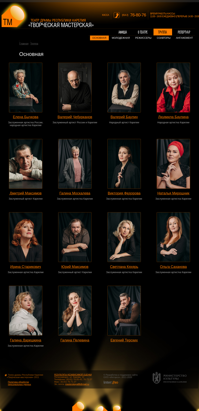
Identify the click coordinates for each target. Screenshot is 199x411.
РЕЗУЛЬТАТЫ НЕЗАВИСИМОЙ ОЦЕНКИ (73, 375)
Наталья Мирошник (173, 193)
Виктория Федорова (124, 193)
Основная (99, 38)
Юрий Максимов (74, 267)
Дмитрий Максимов (26, 193)
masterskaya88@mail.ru (77, 384)
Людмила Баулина (173, 117)
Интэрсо (114, 377)
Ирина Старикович (25, 267)
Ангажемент (184, 38)
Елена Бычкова (25, 117)
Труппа (34, 43)
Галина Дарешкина (25, 340)
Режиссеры (143, 38)
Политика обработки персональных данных (19, 383)
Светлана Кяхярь (124, 267)
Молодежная (121, 38)
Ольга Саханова (173, 267)
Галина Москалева (75, 193)
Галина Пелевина (75, 340)
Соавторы (164, 38)
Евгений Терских (124, 340)
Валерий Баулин (124, 117)
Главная (23, 43)
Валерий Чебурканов (75, 117)
